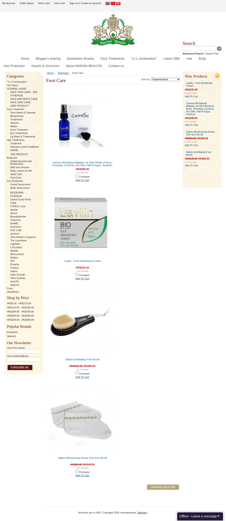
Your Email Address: (18, 356)
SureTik (14, 281)
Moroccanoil (17, 254)
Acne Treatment (19, 129)
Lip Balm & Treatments (22, 136)
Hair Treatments (15, 140)
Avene (13, 213)
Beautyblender (18, 216)
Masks (13, 126)
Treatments (16, 119)
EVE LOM (15, 230)
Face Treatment (15, 109)
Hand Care (16, 174)
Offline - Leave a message (198, 516)
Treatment (15, 143)
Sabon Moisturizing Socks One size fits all (82, 458)
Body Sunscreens (20, 187)
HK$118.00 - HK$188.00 (20, 307)
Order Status (27, 3)
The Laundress (18, 240)
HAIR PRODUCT (19, 105)
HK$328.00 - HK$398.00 (20, 319)
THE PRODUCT (19, 154)
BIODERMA (17, 192)
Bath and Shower (19, 167)
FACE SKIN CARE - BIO (23, 92)
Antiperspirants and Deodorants (21, 162)
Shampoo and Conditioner (24, 146)
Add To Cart (82, 180)
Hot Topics (12, 85)
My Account (8, 3)
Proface (14, 267)
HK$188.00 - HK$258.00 (20, 311)
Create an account (91, 3)
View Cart (59, 3)
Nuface (14, 257)
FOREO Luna (17, 206)
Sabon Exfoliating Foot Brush (82, 359)
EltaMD (14, 223)
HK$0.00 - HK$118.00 (19, 303)
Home (50, 73)
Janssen (15, 233)
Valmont (14, 285)
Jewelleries (13, 291)
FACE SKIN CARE (20, 102)
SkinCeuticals (17, 278)
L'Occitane (16, 247)
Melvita (14, 250)
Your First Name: (16, 347)
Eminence (15, 226)
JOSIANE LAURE (16, 88)
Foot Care (15, 177)
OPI (12, 261)
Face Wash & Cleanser (23, 112)
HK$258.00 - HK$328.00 (20, 315)
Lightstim (15, 243)
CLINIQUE (16, 196)
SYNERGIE (16, 95)
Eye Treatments (19, 133)
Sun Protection (15, 181)
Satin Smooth (17, 274)
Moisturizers (17, 116)
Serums (14, 122)
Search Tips (211, 53)
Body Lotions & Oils (21, 170)
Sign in (73, 3)
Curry (10, 288)
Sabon (13, 271)
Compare (84, 176)
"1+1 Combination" (17, 81)
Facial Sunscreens (20, 184)
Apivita (14, 209)
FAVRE (14, 150)
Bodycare (12, 157)
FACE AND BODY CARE (24, 99)
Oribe (13, 202)
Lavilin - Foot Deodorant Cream (82, 261)
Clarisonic (15, 220)
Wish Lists (44, 3)
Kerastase (12, 332)
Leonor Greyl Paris (20, 199)
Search (189, 43)
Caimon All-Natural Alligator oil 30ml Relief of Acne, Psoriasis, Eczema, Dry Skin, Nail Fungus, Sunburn (82, 164)
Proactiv (14, 264)
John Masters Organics (23, 237)
